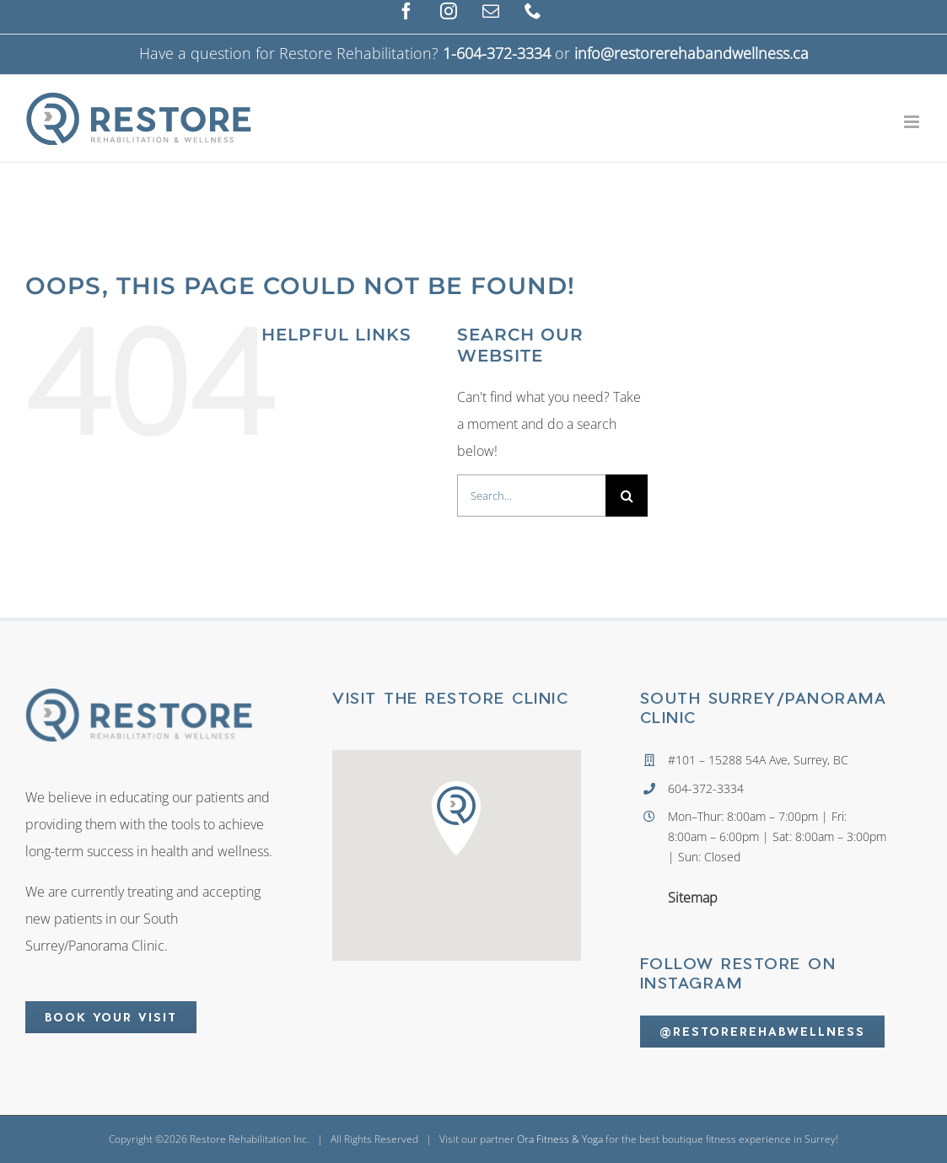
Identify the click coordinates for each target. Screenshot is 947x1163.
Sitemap (693, 897)
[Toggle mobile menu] (913, 122)
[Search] (626, 495)
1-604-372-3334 (497, 53)
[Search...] (531, 495)
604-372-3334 (706, 788)
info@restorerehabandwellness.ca (691, 53)
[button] (456, 817)
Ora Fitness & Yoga (560, 1139)
